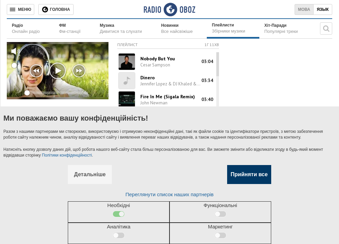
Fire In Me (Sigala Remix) (167, 97)
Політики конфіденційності (67, 155)
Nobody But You (157, 59)
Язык (322, 9)
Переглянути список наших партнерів (169, 194)
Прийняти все (249, 174)
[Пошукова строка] (326, 28)
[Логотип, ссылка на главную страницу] (169, 9)
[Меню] (20, 9)
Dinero (147, 78)
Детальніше (89, 174)
